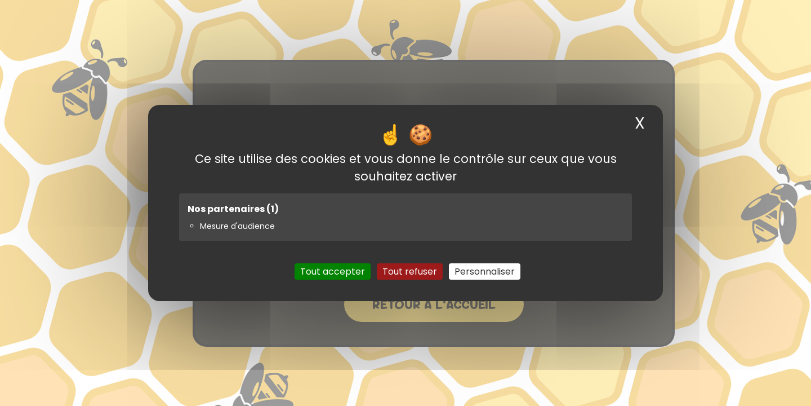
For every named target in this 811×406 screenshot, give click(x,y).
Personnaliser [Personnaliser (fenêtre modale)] (484, 271)
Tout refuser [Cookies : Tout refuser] (409, 271)
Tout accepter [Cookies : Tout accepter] (332, 271)
